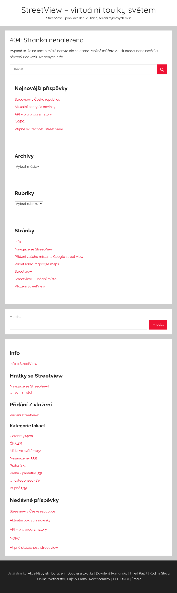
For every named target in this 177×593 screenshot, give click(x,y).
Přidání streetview (24, 415)
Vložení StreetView (30, 286)
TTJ (115, 579)
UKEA (124, 579)
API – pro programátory (33, 114)
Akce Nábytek (38, 573)
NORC (20, 122)
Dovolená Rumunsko (112, 573)
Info (18, 242)
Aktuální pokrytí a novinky (35, 107)
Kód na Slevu (160, 573)
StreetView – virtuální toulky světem (88, 10)
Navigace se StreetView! (29, 386)
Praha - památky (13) (26, 473)
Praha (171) (18, 466)
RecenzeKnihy (99, 579)
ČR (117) (16, 443)
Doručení (58, 573)
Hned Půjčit (138, 573)
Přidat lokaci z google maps (37, 264)
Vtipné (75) (18, 488)
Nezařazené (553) (23, 458)
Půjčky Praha (77, 579)
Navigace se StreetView (34, 249)
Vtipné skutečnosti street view (39, 129)
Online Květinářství (51, 579)
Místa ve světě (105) (25, 451)
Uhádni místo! (21, 392)
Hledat (15, 317)
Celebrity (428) (21, 436)
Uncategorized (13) (25, 480)
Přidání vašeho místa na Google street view (49, 257)
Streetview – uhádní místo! (36, 279)
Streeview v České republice (37, 99)
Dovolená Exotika (80, 573)
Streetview (23, 271)
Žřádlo (137, 579)
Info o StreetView (23, 364)
